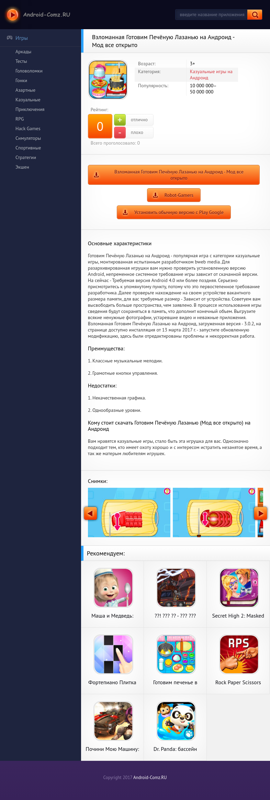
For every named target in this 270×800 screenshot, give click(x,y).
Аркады (23, 51)
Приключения (30, 109)
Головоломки (29, 71)
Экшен (22, 167)
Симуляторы (28, 138)
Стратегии (25, 157)
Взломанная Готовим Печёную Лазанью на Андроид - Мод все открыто (179, 175)
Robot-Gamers (179, 195)
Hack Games (28, 128)
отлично (131, 120)
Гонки (21, 80)
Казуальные (28, 100)
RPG (19, 119)
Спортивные (28, 148)
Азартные (25, 90)
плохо (128, 132)
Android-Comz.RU (150, 777)
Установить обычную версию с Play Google (179, 212)
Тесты (21, 61)
